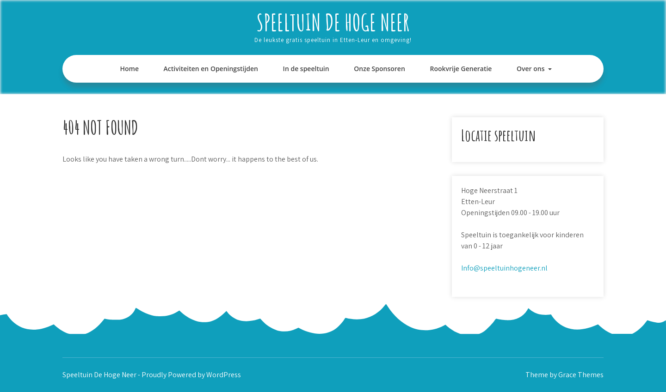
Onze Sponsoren (379, 68)
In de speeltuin (306, 68)
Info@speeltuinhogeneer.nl (504, 268)
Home (129, 68)
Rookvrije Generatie (461, 68)
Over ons (531, 68)
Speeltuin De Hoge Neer (333, 21)
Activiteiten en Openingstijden (211, 68)
